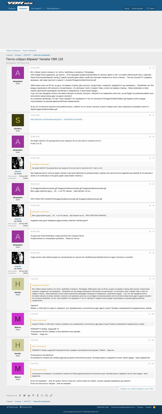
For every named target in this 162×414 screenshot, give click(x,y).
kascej (18, 171)
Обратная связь (103, 407)
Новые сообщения (13, 50)
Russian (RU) (26, 407)
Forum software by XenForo (81, 411)
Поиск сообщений (29, 50)
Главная (11, 8)
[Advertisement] (81, 29)
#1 (153, 68)
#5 (153, 184)
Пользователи (52, 8)
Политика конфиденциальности (123, 407)
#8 (153, 253)
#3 (153, 136)
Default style (12, 407)
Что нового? (36, 8)
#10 (153, 314)
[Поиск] (150, 8)
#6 (153, 205)
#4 (153, 158)
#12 (153, 363)
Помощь (140, 407)
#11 (153, 340)
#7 (153, 231)
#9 (153, 279)
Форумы (23, 8)
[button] (43, 8)
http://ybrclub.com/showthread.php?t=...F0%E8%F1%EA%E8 (56, 119)
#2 (153, 115)
